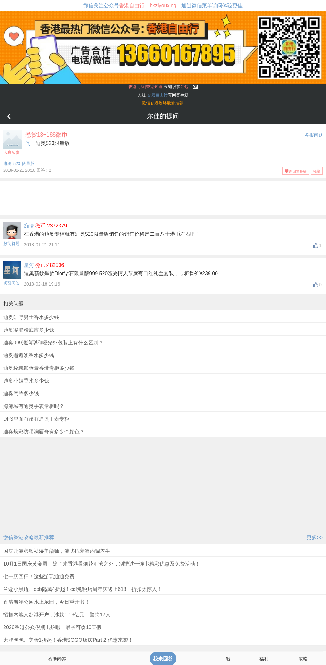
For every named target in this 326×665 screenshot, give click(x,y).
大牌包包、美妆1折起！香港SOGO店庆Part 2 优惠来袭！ (68, 640)
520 (16, 163)
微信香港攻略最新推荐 (28, 537)
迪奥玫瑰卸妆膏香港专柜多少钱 (38, 368)
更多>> (315, 537)
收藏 (316, 171)
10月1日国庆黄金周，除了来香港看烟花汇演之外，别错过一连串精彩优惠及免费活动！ (101, 564)
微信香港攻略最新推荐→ (165, 102)
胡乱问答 (11, 283)
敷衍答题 (11, 243)
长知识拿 (158, 86)
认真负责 (12, 142)
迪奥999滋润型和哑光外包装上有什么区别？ (53, 342)
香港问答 (57, 659)
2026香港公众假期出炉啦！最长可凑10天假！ (55, 627)
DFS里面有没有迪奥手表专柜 (36, 419)
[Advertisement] (163, 197)
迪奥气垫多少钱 (21, 393)
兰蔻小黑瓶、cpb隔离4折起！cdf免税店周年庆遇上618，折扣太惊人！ (82, 589)
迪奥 (7, 163)
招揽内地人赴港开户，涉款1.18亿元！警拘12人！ (59, 614)
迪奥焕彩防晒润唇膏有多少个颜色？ (44, 431)
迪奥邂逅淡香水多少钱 (28, 355)
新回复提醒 (298, 171)
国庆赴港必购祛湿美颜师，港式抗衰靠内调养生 (56, 551)
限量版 (28, 163)
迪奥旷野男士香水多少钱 (31, 317)
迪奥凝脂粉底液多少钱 (28, 330)
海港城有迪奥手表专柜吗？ (33, 406)
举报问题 (314, 135)
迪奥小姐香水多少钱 (26, 380)
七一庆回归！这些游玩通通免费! (39, 576)
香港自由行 (157, 94)
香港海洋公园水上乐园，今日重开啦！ (46, 602)
